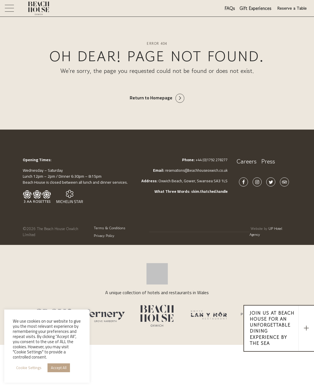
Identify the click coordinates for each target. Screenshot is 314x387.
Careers (247, 162)
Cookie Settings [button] (28, 367)
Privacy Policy (101, 234)
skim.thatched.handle (207, 192)
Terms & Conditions (107, 228)
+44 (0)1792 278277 (210, 160)
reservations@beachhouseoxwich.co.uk (194, 171)
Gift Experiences (254, 10)
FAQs (228, 10)
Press (268, 162)
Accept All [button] (59, 367)
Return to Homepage (150, 98)
